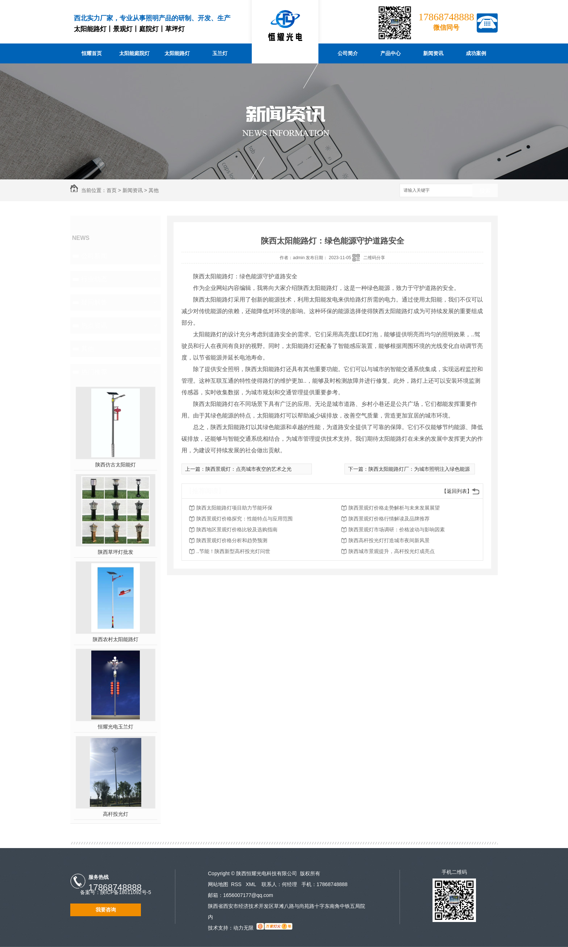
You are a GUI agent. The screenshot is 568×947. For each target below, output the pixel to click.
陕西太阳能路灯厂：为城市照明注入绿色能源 (419, 469)
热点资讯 (94, 325)
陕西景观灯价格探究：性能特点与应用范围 (244, 519)
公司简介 (348, 53)
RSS (237, 884)
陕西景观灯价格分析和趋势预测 (231, 540)
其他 (154, 190)
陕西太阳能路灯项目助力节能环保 (234, 508)
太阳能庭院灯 (134, 53)
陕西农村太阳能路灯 (115, 639)
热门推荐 (94, 371)
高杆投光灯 (115, 814)
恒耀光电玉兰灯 (115, 727)
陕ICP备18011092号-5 (125, 892)
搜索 (485, 191)
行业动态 (94, 279)
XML (251, 884)
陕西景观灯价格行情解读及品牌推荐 (389, 519)
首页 (111, 190)
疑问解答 (94, 302)
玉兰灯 (219, 53)
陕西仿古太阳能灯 (115, 465)
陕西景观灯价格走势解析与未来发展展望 (394, 508)
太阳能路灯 (177, 53)
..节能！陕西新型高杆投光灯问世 (233, 551)
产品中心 (390, 53)
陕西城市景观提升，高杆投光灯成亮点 (391, 551)
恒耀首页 (92, 53)
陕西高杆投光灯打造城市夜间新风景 (389, 540)
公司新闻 (94, 255)
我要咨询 (106, 910)
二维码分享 (374, 257)
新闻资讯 (433, 53)
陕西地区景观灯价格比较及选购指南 (236, 529)
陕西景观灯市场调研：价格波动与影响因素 (396, 529)
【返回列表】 (457, 491)
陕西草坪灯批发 (115, 552)
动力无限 (243, 928)
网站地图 (218, 884)
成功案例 (476, 53)
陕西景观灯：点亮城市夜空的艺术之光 (248, 469)
